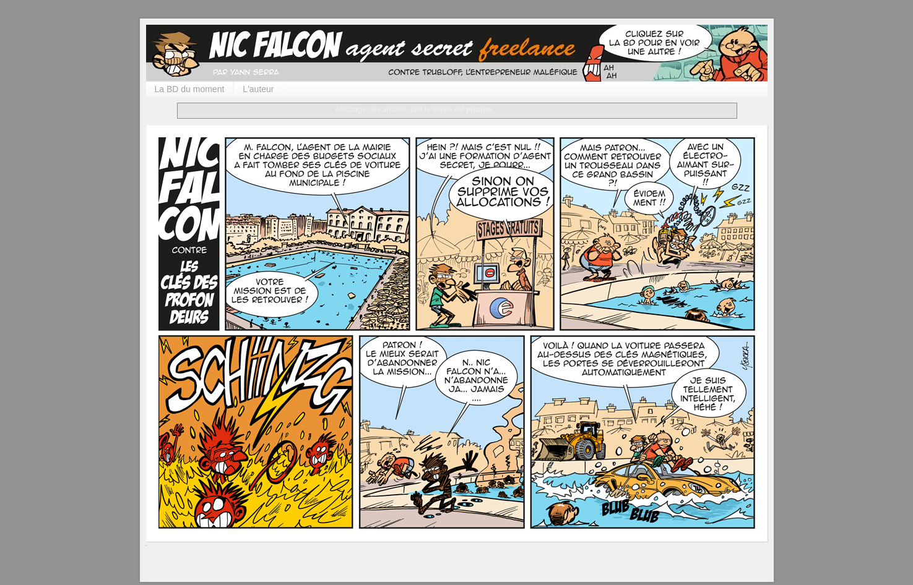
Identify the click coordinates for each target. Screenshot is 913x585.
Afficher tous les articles (538, 109)
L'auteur (258, 89)
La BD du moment (190, 89)
